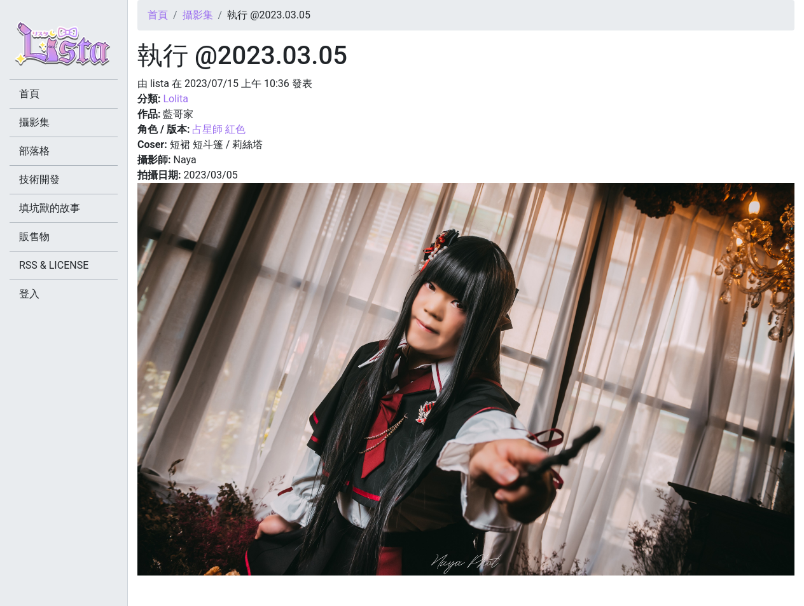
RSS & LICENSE (53, 265)
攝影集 (198, 15)
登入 (29, 294)
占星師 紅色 (219, 129)
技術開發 (39, 179)
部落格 (34, 151)
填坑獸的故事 (49, 208)
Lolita (175, 99)
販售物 (34, 237)
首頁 (158, 15)
